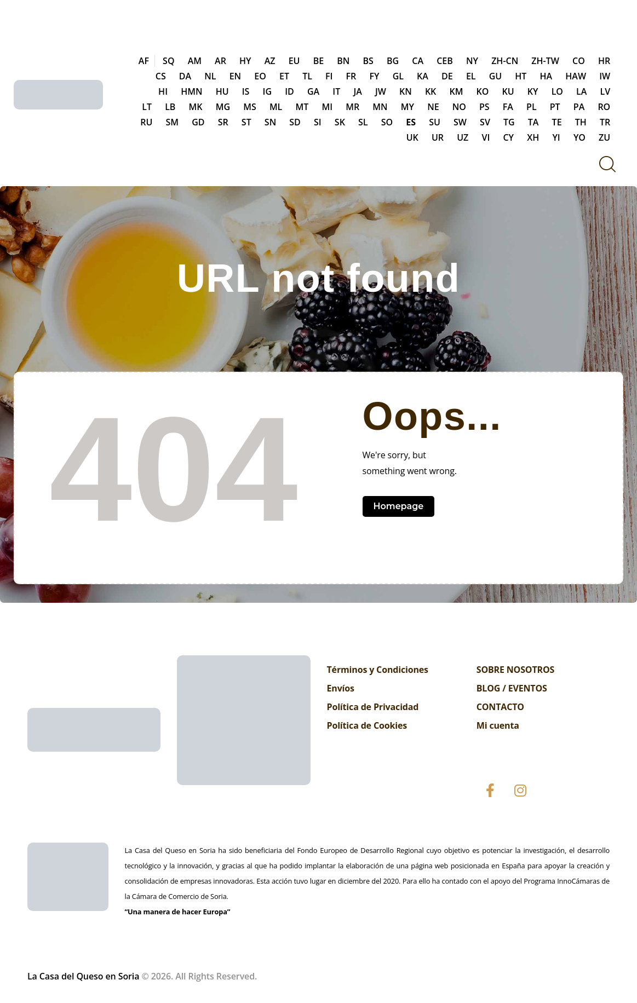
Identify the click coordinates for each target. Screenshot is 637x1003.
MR (352, 107)
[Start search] (607, 164)
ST (246, 122)
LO (557, 91)
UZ (462, 137)
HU (222, 91)
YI (556, 137)
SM (172, 122)
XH (533, 137)
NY (472, 61)
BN (343, 61)
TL (307, 76)
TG (509, 122)
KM (456, 91)
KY (532, 91)
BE (318, 61)
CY (508, 137)
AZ (270, 61)
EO (260, 76)
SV (485, 122)
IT (336, 91)
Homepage (399, 506)
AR (220, 61)
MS (249, 107)
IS (246, 91)
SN (270, 122)
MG (223, 107)
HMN (191, 91)
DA (185, 76)
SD (295, 122)
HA (546, 76)
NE (433, 107)
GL (398, 76)
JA (357, 91)
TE (557, 122)
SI (318, 122)
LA (581, 91)
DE (447, 76)
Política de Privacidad (373, 707)
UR (438, 137)
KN (405, 91)
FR (351, 76)
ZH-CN (504, 61)
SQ (168, 61)
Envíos (340, 688)
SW (460, 122)
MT (301, 107)
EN (235, 76)
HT (520, 76)
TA (533, 122)
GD (198, 122)
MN (379, 107)
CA (417, 61)
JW (380, 91)
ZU (604, 137)
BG (393, 61)
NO (459, 107)
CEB (445, 61)
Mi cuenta (498, 725)
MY (407, 107)
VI (485, 137)
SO (387, 122)
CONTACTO (500, 707)
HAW (575, 76)
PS (484, 107)
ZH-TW (545, 61)
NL (210, 76)
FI (328, 76)
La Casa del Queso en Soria (83, 976)
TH (581, 122)
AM (195, 61)
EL (471, 76)
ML (275, 107)
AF (144, 61)
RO (604, 107)
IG (267, 91)
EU (294, 61)
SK (340, 122)
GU (495, 76)
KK (430, 91)
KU (508, 91)
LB (170, 107)
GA (313, 91)
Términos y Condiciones (377, 670)
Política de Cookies (367, 725)
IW (604, 76)
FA (508, 107)
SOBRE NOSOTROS (515, 670)
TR (605, 122)
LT (147, 107)
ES (411, 122)
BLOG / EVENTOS (512, 688)
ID (289, 91)
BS (368, 61)
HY (245, 61)
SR (223, 122)
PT (555, 107)
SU (434, 122)
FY (374, 76)
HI (163, 91)
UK (412, 137)
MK (196, 107)
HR (604, 61)
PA (578, 107)
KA (422, 76)
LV (605, 91)
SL (363, 122)
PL (531, 107)
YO (579, 137)
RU (146, 122)
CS (161, 76)
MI (327, 107)
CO (578, 61)
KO (483, 91)
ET (284, 76)
